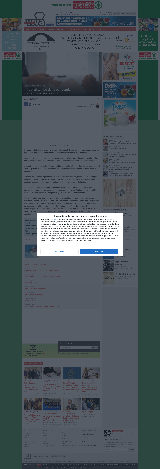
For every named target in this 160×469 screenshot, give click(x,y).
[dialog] (80, 234)
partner (56, 219)
